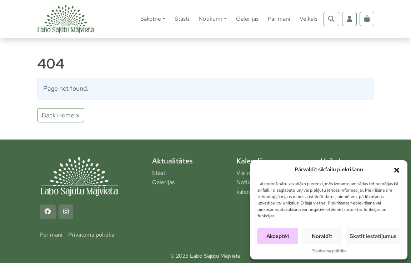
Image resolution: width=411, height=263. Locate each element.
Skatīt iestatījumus (373, 236)
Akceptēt (277, 236)
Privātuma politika (328, 251)
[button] (396, 169)
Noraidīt (322, 236)
